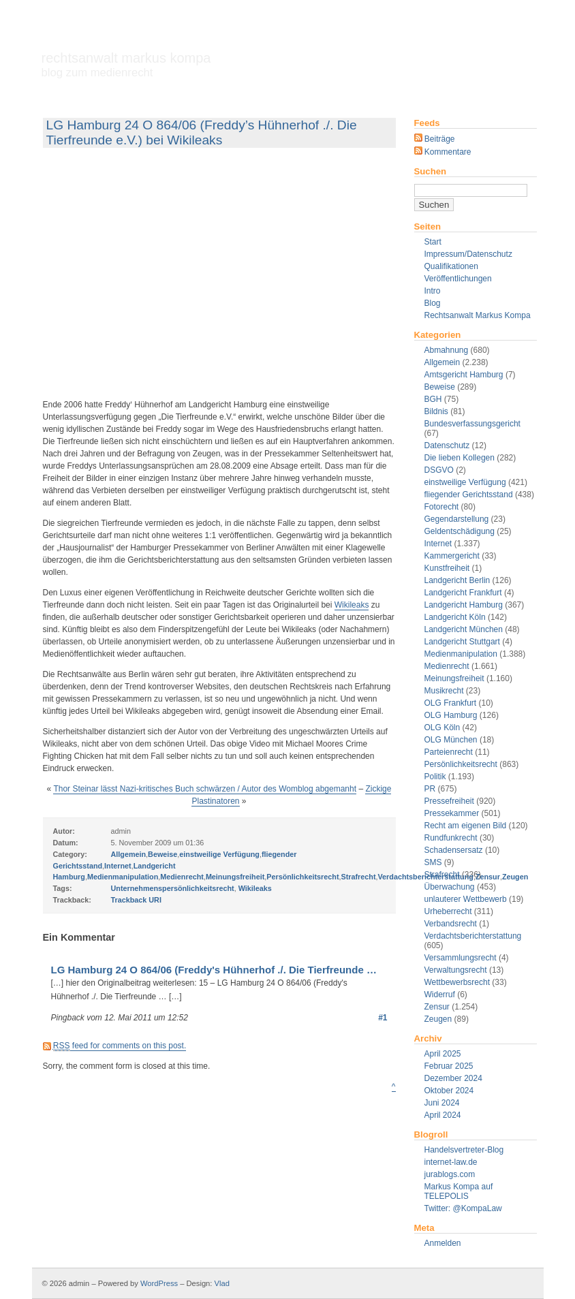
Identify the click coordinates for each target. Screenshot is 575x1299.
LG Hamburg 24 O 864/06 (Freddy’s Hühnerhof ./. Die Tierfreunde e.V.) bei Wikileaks (201, 132)
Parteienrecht (448, 752)
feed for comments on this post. (119, 1046)
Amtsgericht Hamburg (463, 374)
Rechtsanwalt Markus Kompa (126, 64)
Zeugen (438, 1019)
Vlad (222, 1283)
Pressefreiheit (449, 801)
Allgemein (442, 362)
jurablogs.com (450, 1174)
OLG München (451, 740)
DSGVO (439, 470)
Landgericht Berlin (457, 580)
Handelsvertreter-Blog (464, 1150)
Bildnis (436, 411)
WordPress (159, 1283)
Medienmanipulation (460, 654)
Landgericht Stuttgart (462, 641)
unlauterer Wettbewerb (465, 899)
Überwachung (449, 887)
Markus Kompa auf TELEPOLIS (458, 1191)
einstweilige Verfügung (465, 482)
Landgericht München (463, 629)
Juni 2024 (442, 1103)
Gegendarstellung (456, 519)
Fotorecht (441, 507)
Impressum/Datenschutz (468, 254)
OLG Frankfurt (450, 703)
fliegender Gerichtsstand (468, 494)
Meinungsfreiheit (454, 678)
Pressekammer (452, 813)
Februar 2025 (448, 1066)
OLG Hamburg (451, 715)
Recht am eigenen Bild (465, 825)
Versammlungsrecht (460, 957)
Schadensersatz (453, 850)
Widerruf (439, 994)
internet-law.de (451, 1162)
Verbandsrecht (450, 923)
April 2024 (442, 1115)
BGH (433, 399)
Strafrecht (358, 877)
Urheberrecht (448, 911)
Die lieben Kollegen (459, 458)
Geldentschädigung (459, 531)
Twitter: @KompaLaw (463, 1208)
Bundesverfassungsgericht (472, 423)
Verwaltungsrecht (455, 970)
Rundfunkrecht (451, 838)
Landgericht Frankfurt (463, 592)
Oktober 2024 (449, 1090)
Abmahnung (446, 350)
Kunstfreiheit (447, 568)
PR (430, 789)
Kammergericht (452, 556)
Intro (432, 291)
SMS (433, 862)
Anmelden (442, 1243)
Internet (438, 543)
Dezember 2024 (453, 1078)
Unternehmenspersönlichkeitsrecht (172, 888)
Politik (435, 776)
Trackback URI (136, 900)
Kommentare (442, 152)
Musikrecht (444, 690)
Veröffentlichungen (458, 278)
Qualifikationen (451, 266)
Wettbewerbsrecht (457, 982)
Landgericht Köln (455, 617)
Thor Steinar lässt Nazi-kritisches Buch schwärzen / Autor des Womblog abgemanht (204, 789)
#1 (382, 1017)
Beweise (439, 387)
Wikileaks (352, 605)
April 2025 (442, 1054)
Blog (432, 303)
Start (432, 242)
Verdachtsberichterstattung (473, 936)
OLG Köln (442, 727)
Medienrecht (446, 666)
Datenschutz (447, 445)
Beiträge (434, 139)
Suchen (430, 171)
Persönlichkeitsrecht (460, 764)
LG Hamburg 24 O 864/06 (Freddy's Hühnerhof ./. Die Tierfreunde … (214, 969)
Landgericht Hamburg (463, 605)
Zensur (437, 1007)
